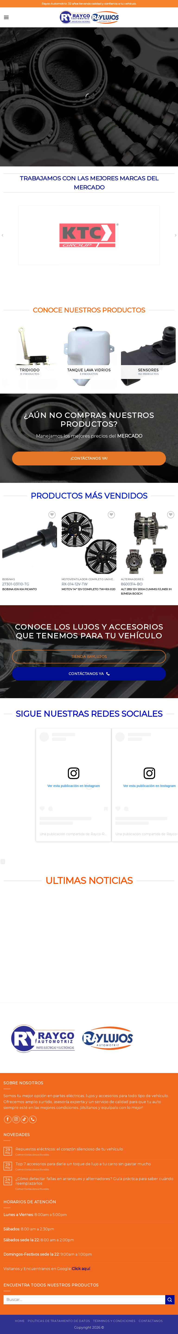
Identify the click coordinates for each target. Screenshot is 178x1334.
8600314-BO (132, 584)
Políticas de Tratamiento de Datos (59, 1321)
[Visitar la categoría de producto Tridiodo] (29, 356)
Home (20, 1321)
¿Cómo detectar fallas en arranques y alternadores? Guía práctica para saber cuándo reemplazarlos (94, 1181)
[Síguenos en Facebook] (8, 1119)
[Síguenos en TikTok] (24, 1119)
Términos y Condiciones (114, 1321)
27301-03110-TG (15, 584)
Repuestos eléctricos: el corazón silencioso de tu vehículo (69, 1149)
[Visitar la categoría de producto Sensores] (148, 356)
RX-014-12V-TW (75, 584)
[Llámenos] (33, 1119)
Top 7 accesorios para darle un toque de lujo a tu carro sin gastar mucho (83, 1164)
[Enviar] (170, 1299)
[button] (6, 17)
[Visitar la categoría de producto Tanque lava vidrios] (89, 356)
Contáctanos (151, 1321)
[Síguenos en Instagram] (16, 1119)
